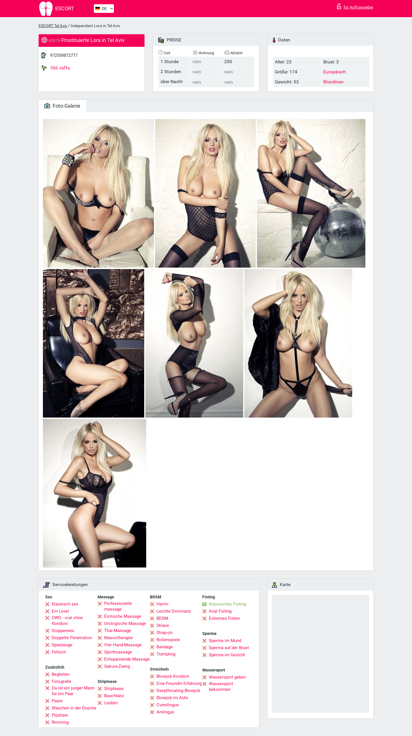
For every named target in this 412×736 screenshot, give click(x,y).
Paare (57, 700)
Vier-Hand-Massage (123, 644)
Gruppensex (63, 630)
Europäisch (334, 72)
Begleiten (61, 674)
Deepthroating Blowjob (178, 690)
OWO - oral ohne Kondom (67, 620)
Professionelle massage (118, 606)
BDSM (162, 618)
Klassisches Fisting (227, 604)
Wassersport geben (227, 677)
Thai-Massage (117, 630)
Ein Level (60, 611)
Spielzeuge (62, 644)
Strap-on (165, 632)
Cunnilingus (168, 704)
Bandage (165, 646)
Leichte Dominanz (174, 611)
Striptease (114, 688)
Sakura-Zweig (117, 666)
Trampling (166, 654)
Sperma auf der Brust (229, 647)
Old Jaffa (55, 68)
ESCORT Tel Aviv (53, 25)
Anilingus (165, 712)
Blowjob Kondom (173, 676)
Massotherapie (118, 637)
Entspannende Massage (127, 659)
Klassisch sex (65, 604)
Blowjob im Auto (172, 697)
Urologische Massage (125, 623)
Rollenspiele (168, 639)
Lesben (111, 702)
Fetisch (59, 652)
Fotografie (61, 681)
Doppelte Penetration (72, 637)
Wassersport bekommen (221, 686)
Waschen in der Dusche (74, 708)
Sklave (163, 625)
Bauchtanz (114, 695)
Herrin (162, 604)
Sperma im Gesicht (227, 654)
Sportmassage (118, 652)
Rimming (60, 722)
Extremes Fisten (224, 618)
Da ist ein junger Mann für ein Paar (73, 690)
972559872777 (64, 55)
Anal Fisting (220, 611)
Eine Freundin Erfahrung (179, 683)
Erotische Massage (122, 616)
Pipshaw (60, 715)
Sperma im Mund (225, 640)
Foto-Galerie (62, 106)
